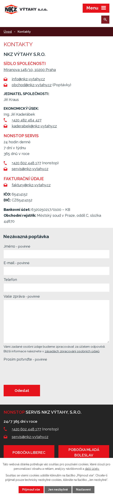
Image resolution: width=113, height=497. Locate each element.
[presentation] (33, 373)
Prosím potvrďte (25, 359)
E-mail (16, 263)
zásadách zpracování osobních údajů (72, 351)
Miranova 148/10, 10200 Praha (30, 70)
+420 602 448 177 (26, 163)
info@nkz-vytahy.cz (28, 79)
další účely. (92, 468)
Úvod (8, 31)
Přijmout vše (31, 489)
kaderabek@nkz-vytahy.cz (34, 126)
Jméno (17, 246)
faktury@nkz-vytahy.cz (31, 185)
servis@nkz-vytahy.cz (30, 169)
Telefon (10, 279)
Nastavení (83, 489)
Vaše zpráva (22, 296)
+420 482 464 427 (26, 120)
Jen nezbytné (58, 489)
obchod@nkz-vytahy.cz (32, 85)
